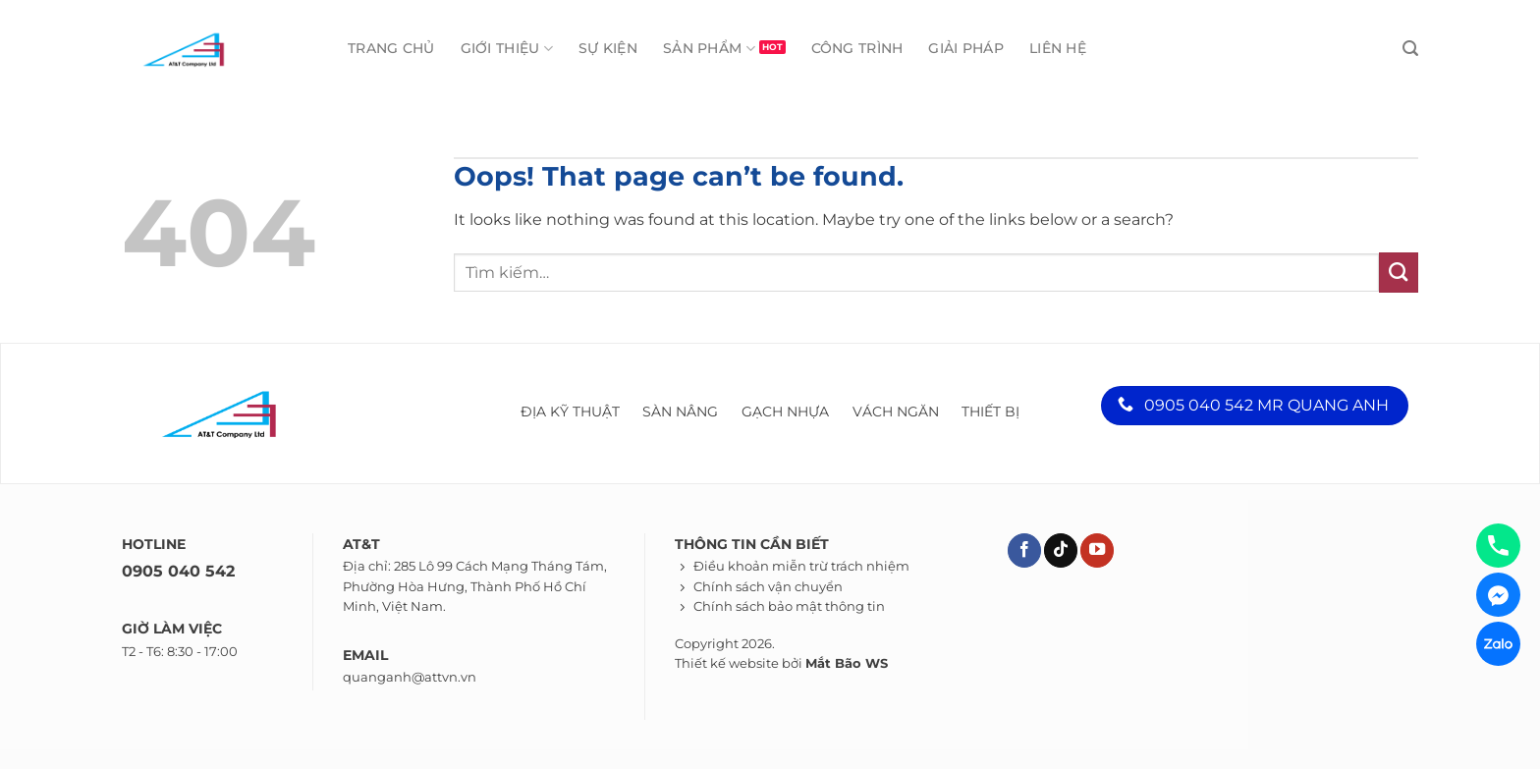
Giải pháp (966, 48)
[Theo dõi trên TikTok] (1060, 550)
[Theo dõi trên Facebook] (1024, 550)
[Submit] (1398, 272)
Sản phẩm (709, 48)
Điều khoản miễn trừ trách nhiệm (801, 566)
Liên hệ (1057, 48)
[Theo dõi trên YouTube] (1097, 550)
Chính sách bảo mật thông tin (789, 606)
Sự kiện (607, 48)
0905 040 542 (178, 571)
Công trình (857, 48)
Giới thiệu (507, 48)
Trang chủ (391, 48)
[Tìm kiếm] (1410, 48)
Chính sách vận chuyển (768, 586)
